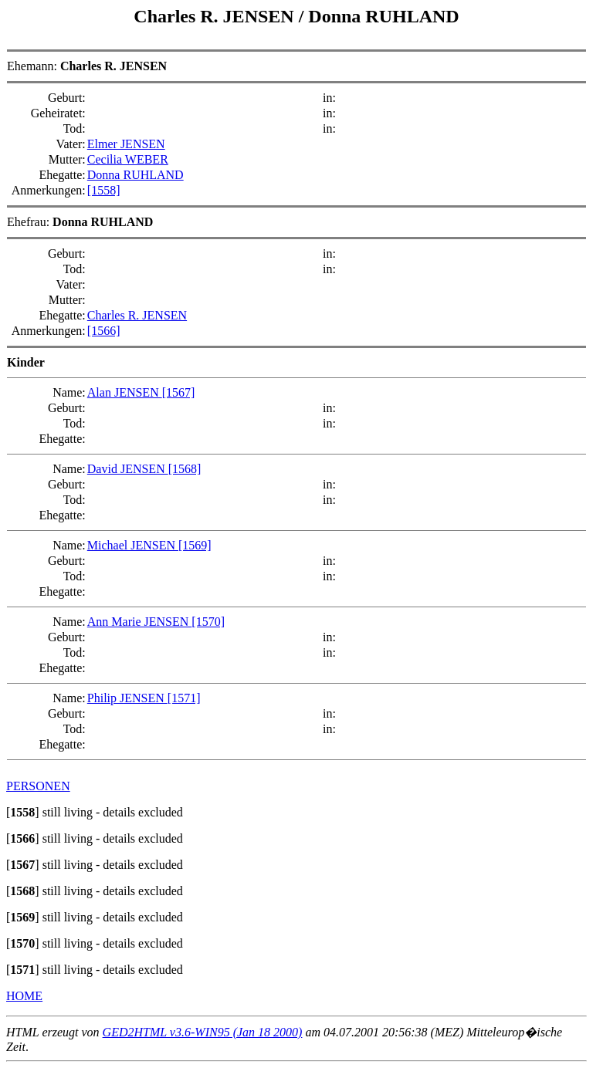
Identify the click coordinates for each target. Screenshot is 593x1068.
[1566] (103, 330)
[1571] (184, 698)
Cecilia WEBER (127, 159)
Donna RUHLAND (383, 16)
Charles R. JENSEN (216, 16)
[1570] (208, 621)
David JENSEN (127, 468)
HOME (24, 995)
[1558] (103, 190)
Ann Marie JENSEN (139, 621)
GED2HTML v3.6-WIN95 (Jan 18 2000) (203, 1032)
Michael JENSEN (132, 545)
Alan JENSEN (124, 392)
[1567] (178, 392)
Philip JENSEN (127, 698)
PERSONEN (38, 786)
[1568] (185, 468)
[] (22, 812)
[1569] (195, 545)
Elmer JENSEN (126, 143)
